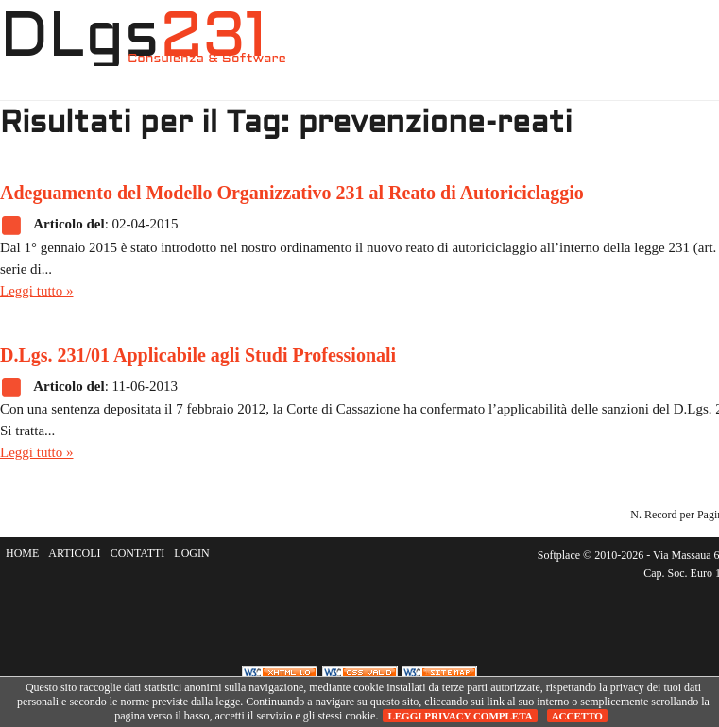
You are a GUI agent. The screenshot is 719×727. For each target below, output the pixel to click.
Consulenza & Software (207, 59)
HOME (354, 52)
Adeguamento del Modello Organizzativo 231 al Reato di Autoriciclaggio (292, 192)
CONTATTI (138, 553)
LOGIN (191, 553)
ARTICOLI (74, 553)
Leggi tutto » (37, 290)
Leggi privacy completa (459, 715)
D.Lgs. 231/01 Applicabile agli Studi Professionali (198, 355)
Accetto (577, 715)
